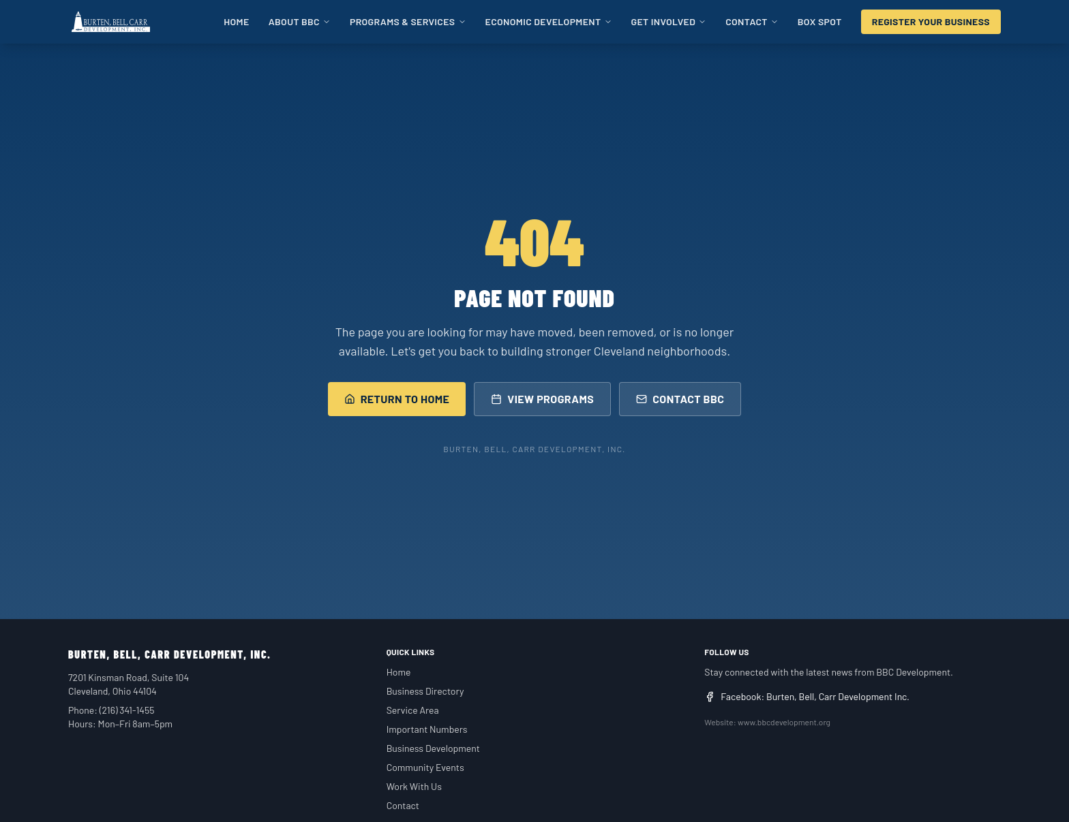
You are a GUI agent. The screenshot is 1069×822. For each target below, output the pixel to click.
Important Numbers (427, 729)
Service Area (413, 710)
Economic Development (548, 21)
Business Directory (425, 691)
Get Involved (669, 21)
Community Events (425, 767)
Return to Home (397, 398)
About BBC (300, 21)
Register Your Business (931, 21)
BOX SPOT (820, 21)
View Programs (542, 398)
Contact (752, 21)
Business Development (433, 748)
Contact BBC (680, 398)
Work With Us (414, 786)
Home (236, 21)
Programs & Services (408, 21)
